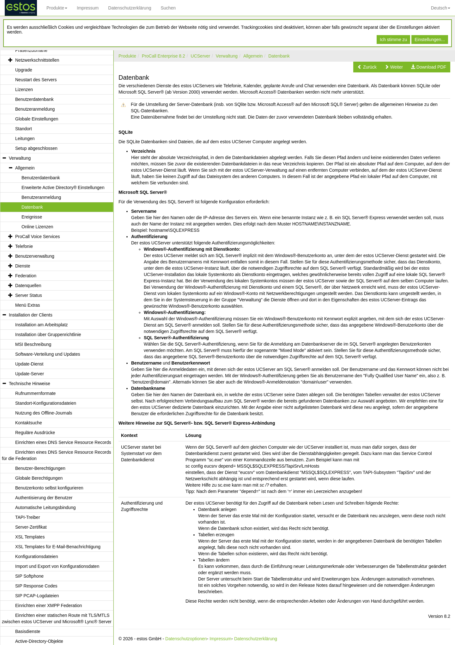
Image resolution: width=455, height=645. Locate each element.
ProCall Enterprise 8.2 (163, 55)
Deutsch (440, 7)
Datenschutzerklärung (129, 7)
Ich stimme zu (393, 39)
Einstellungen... (430, 39)
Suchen (168, 7)
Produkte (56, 7)
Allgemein (253, 55)
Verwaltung (227, 55)
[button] (367, 67)
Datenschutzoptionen (186, 638)
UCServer (200, 55)
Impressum (88, 7)
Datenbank (279, 55)
